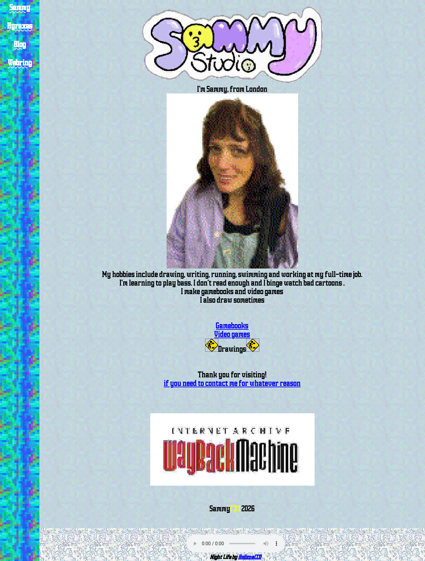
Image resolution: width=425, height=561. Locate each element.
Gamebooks (232, 325)
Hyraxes (20, 26)
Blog (20, 44)
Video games (232, 334)
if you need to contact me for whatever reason (232, 383)
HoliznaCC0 (249, 557)
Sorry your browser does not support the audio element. (235, 543)
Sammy (20, 7)
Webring (20, 63)
